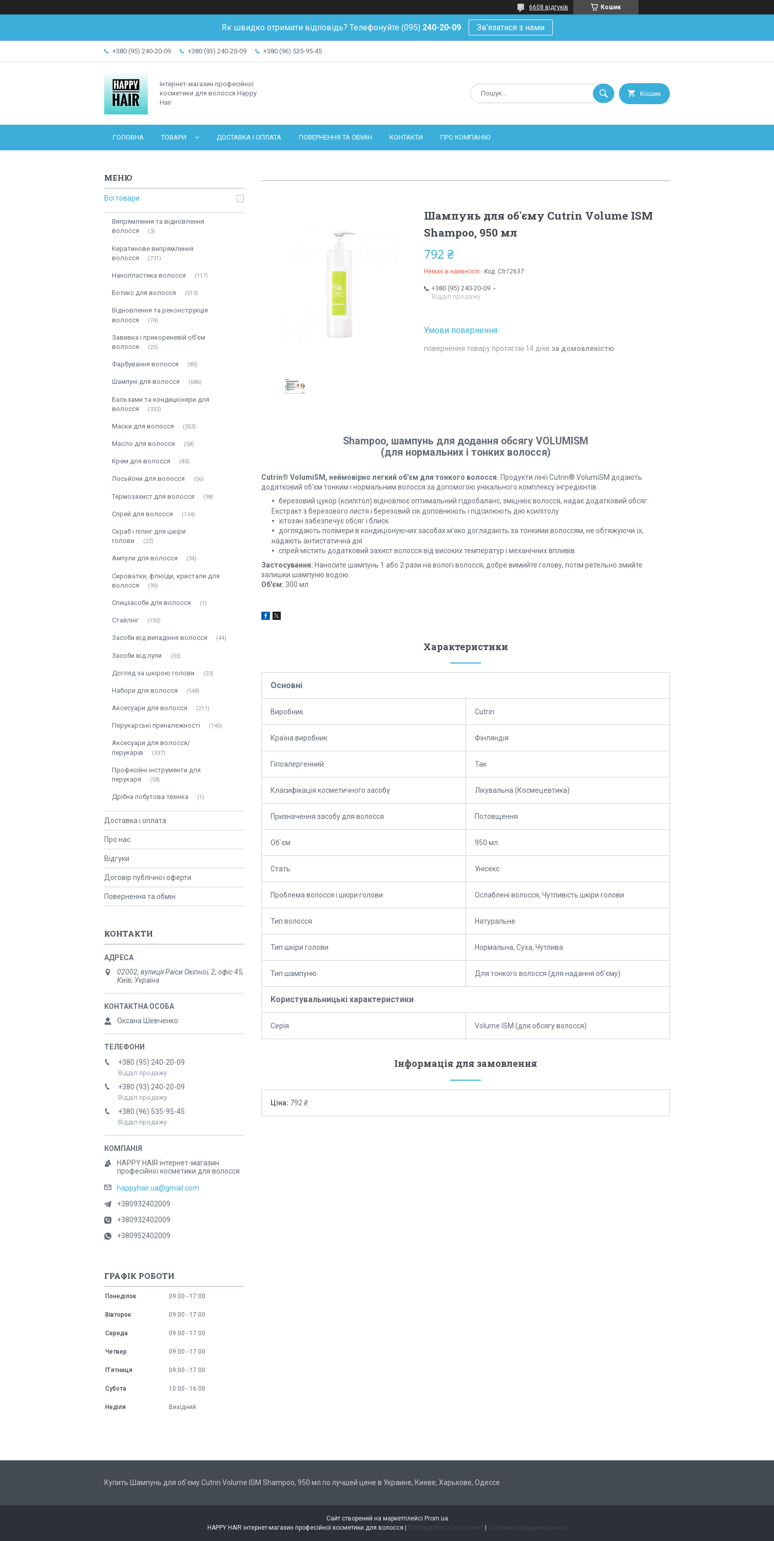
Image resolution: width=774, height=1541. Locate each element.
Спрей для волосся (142, 514)
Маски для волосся (143, 426)
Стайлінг (125, 620)
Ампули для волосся (145, 558)
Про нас (117, 839)
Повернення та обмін (335, 137)
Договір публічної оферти (147, 877)
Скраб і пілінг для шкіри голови (149, 536)
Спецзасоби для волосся (151, 603)
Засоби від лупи (137, 655)
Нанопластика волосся (149, 275)
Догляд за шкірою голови (153, 673)
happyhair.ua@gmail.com (158, 1188)
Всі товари (122, 198)
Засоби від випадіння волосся (159, 637)
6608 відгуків (548, 7)
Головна (128, 137)
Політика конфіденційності (527, 1527)
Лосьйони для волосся (148, 478)
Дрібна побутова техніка (150, 797)
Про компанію (465, 137)
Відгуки (116, 858)
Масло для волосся (143, 443)
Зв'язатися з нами (511, 27)
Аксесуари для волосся (149, 708)
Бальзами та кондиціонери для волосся (160, 404)
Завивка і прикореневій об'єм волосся (158, 342)
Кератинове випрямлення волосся (153, 253)
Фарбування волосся (145, 364)
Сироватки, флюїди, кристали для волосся (166, 580)
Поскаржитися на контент (445, 1527)
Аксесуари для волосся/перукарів (151, 747)
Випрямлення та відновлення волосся (158, 226)
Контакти (406, 137)
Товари (173, 137)
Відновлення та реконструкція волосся (160, 314)
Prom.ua (436, 1518)
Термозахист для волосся (153, 496)
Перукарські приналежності (156, 725)
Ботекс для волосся (144, 293)
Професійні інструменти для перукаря (156, 774)
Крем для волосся (141, 461)
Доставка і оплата (249, 137)
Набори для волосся (145, 690)
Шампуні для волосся (146, 381)
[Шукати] (603, 93)
